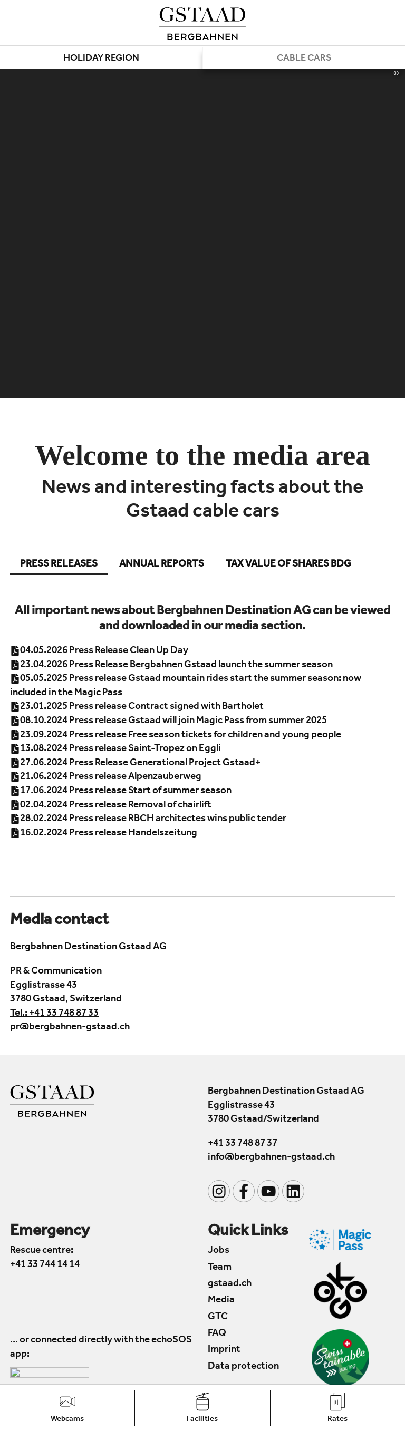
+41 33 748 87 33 (64, 1013)
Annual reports (161, 564)
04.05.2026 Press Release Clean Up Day (99, 651)
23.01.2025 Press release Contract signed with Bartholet (137, 707)
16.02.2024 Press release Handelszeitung (103, 833)
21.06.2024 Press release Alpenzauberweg (105, 777)
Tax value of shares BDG (288, 564)
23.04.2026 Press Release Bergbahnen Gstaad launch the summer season (171, 665)
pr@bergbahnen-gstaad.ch (70, 1028)
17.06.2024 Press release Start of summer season (121, 791)
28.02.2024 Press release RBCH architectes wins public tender (148, 819)
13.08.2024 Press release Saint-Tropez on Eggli (115, 749)
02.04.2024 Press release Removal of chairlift (110, 805)
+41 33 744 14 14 (45, 1265)
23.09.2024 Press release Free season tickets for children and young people (175, 735)
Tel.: (19, 1013)
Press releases (59, 564)
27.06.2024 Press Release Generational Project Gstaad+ (135, 763)
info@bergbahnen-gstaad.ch (271, 1158)
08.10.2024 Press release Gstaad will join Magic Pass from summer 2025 (168, 721)
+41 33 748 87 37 (242, 1143)
